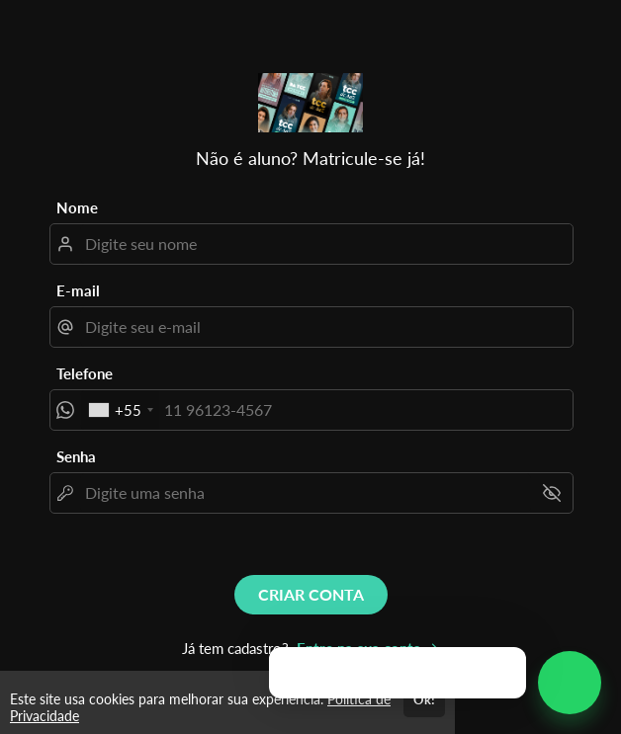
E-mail (78, 290)
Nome (77, 207)
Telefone (84, 373)
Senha (76, 456)
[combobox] (120, 410)
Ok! (424, 699)
